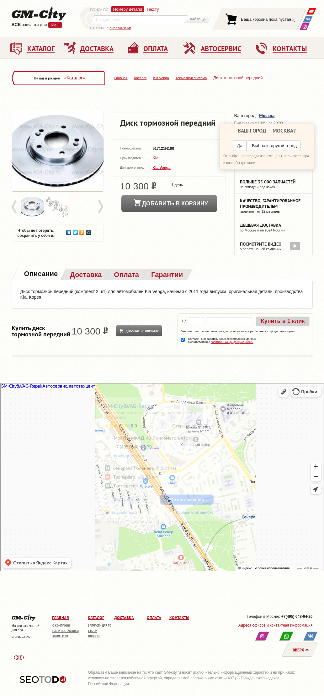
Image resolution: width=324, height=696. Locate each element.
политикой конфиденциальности (232, 342)
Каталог (140, 78)
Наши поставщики (65, 631)
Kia (53, 25)
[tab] (40, 274)
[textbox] (139, 19)
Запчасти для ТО (99, 625)
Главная (121, 78)
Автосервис (60, 636)
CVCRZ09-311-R (120, 28)
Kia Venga (161, 78)
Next (100, 207)
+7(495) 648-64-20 (297, 616)
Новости (94, 636)
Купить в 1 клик (283, 321)
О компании (61, 625)
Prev (15, 207)
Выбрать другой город (274, 145)
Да (239, 145)
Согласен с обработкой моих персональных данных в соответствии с (222, 340)
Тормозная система (191, 78)
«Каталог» (74, 77)
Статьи (92, 631)
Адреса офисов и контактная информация (275, 625)
